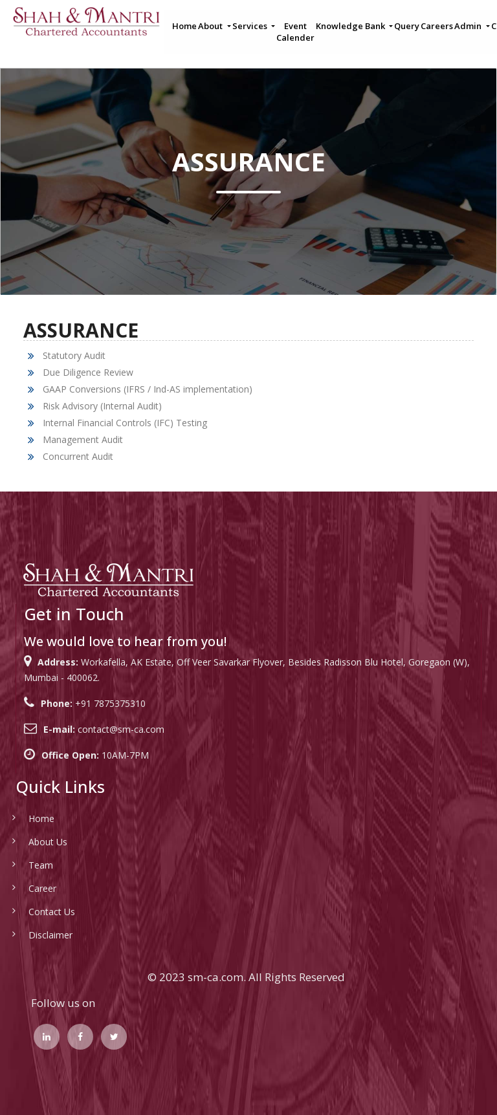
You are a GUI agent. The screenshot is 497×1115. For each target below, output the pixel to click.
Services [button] (250, 26)
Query (406, 26)
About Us (33, 842)
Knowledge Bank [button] (351, 26)
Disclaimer (36, 935)
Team (26, 865)
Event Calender (295, 31)
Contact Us (37, 911)
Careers (437, 26)
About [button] (211, 26)
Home (184, 26)
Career (27, 888)
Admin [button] (468, 26)
